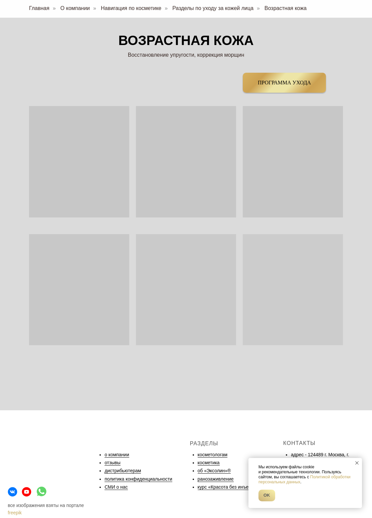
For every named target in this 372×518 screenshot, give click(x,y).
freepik (15, 512)
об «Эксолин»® (214, 470)
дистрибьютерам (123, 470)
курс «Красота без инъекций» (229, 487)
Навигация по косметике (131, 8)
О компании (75, 8)
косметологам (212, 454)
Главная (39, 8)
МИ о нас (118, 487)
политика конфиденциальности (138, 479)
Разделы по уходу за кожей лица (212, 8)
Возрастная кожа (285, 8)
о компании (117, 454)
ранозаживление (216, 479)
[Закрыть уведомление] (357, 463)
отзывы (113, 462)
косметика (209, 462)
